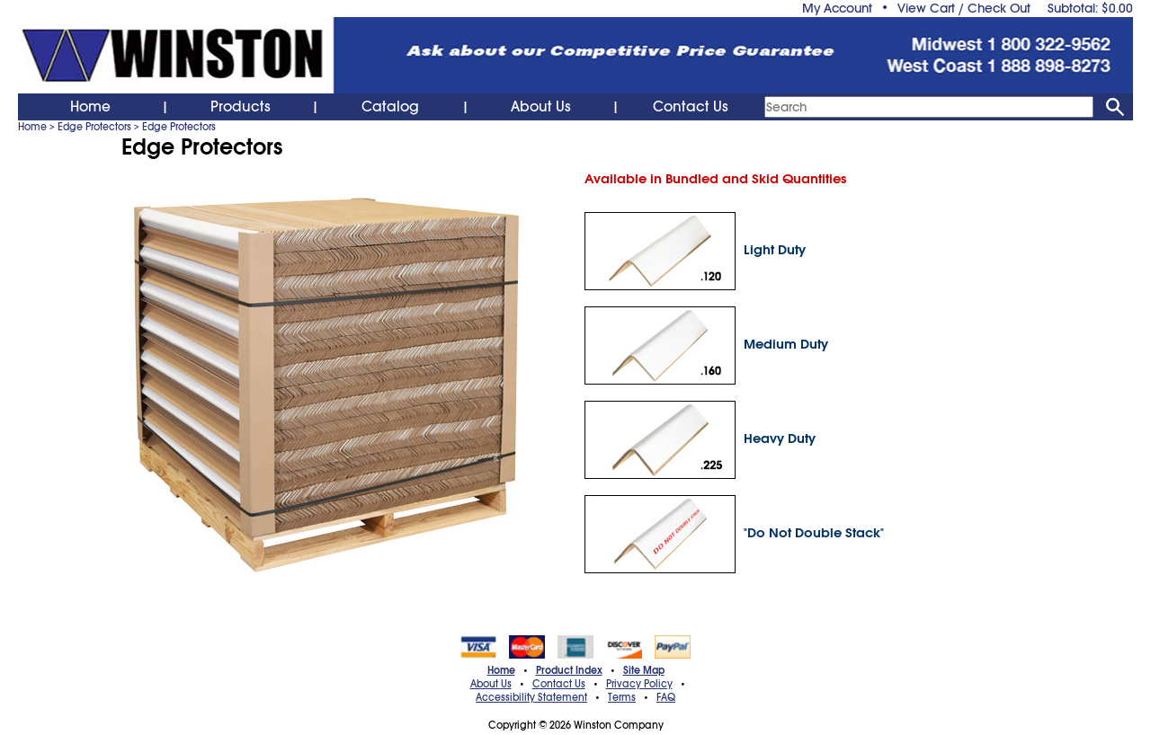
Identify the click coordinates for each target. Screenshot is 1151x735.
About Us (541, 107)
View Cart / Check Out (964, 8)
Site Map (644, 670)
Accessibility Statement (531, 697)
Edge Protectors (94, 126)
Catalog (390, 107)
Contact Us (690, 107)
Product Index (569, 670)
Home (90, 107)
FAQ (665, 697)
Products (240, 107)
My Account (837, 8)
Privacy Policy (639, 683)
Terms (622, 697)
